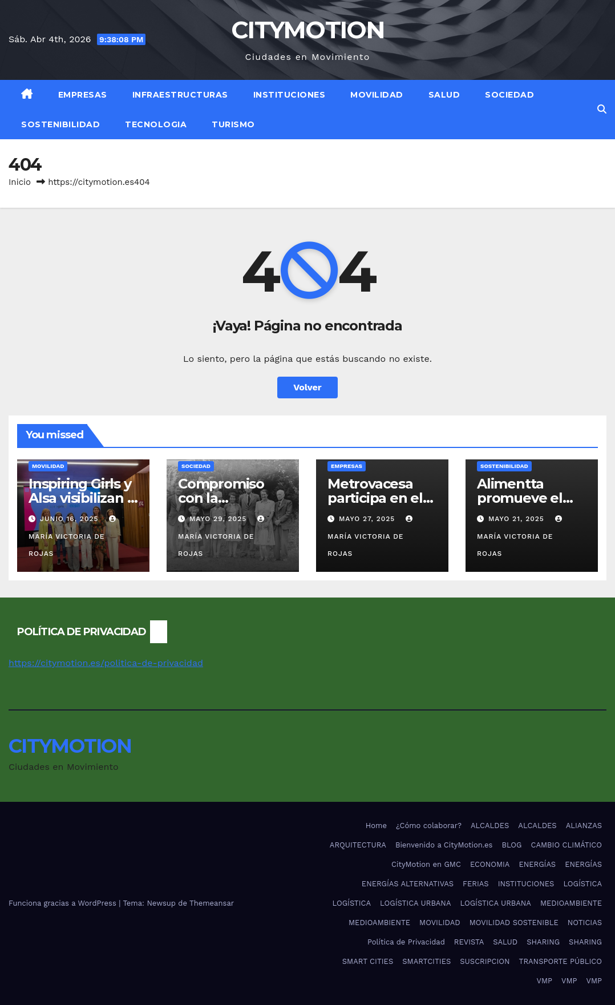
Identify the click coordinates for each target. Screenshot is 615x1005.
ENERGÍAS (537, 864)
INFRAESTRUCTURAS (180, 95)
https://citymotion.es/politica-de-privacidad (106, 662)
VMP (544, 980)
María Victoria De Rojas (74, 536)
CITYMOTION (307, 30)
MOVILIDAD (376, 95)
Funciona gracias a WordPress (64, 903)
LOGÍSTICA (582, 883)
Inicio (20, 182)
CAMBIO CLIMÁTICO (566, 845)
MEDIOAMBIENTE (571, 903)
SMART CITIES (367, 961)
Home (376, 825)
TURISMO (233, 124)
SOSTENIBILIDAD (60, 124)
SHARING (543, 942)
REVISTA (469, 942)
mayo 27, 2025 (368, 519)
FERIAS (476, 883)
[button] (601, 109)
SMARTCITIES (426, 961)
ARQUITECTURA (358, 845)
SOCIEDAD (509, 95)
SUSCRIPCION (484, 961)
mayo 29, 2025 (219, 519)
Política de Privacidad (406, 942)
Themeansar (211, 903)
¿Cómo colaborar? (429, 825)
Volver (307, 387)
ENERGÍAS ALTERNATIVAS (408, 883)
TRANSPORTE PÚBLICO (560, 961)
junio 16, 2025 (70, 519)
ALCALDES (490, 825)
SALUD (444, 95)
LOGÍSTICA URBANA (415, 903)
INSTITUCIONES (289, 95)
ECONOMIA (490, 864)
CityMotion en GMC (426, 864)
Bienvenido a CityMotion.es (443, 845)
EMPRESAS (82, 95)
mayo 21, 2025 (517, 519)
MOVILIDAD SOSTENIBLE (514, 922)
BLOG (511, 845)
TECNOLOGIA (156, 124)
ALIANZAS (584, 825)
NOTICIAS (585, 922)
